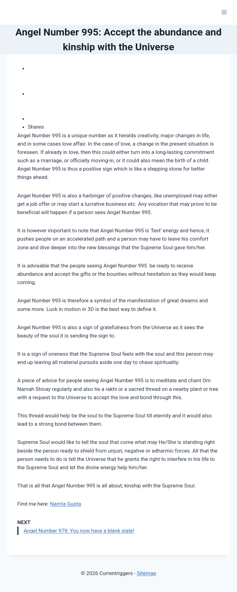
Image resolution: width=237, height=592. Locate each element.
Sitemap (146, 573)
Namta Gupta (65, 504)
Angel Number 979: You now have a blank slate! (79, 531)
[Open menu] (224, 12)
